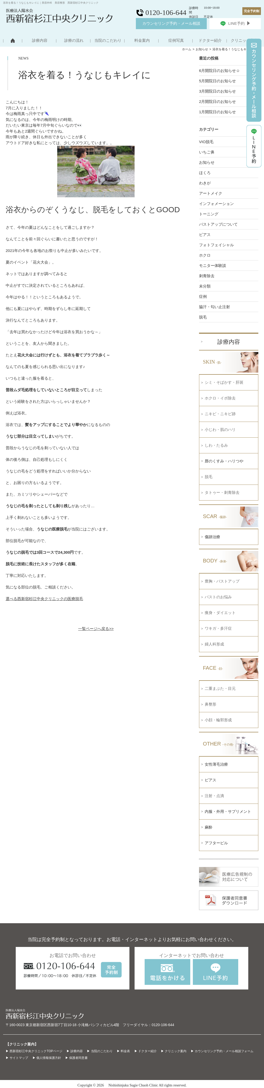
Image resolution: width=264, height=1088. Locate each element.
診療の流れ (74, 40)
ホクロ (205, 255)
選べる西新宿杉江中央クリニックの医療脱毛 (44, 598)
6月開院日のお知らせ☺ (219, 70)
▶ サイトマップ (17, 1058)
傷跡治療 (212, 537)
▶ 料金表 (123, 1051)
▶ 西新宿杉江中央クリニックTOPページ (34, 1051)
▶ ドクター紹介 (145, 1051)
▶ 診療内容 (75, 1051)
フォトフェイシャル (216, 245)
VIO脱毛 (206, 142)
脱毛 (203, 317)
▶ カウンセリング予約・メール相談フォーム (222, 1051)
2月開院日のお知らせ (217, 101)
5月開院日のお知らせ (217, 81)
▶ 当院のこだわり (99, 1051)
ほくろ (205, 172)
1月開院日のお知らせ (217, 112)
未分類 (205, 286)
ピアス (205, 234)
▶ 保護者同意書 (76, 1058)
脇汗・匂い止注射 (214, 307)
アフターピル (216, 843)
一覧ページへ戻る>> (96, 628)
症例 (203, 296)
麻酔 (208, 827)
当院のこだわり (107, 40)
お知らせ (202, 49)
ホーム (186, 49)
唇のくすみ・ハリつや (224, 461)
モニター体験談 (212, 265)
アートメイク (210, 193)
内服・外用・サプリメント (228, 811)
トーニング (208, 214)
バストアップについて (218, 224)
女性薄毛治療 (216, 764)
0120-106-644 (163, 1025)
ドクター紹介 (210, 40)
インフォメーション (216, 203)
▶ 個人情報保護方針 (46, 1058)
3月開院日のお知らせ (217, 91)
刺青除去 (206, 276)
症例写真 (176, 40)
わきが (205, 183)
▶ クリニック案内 (173, 1051)
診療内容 (39, 40)
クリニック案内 (244, 40)
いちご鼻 (206, 152)
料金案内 (142, 40)
